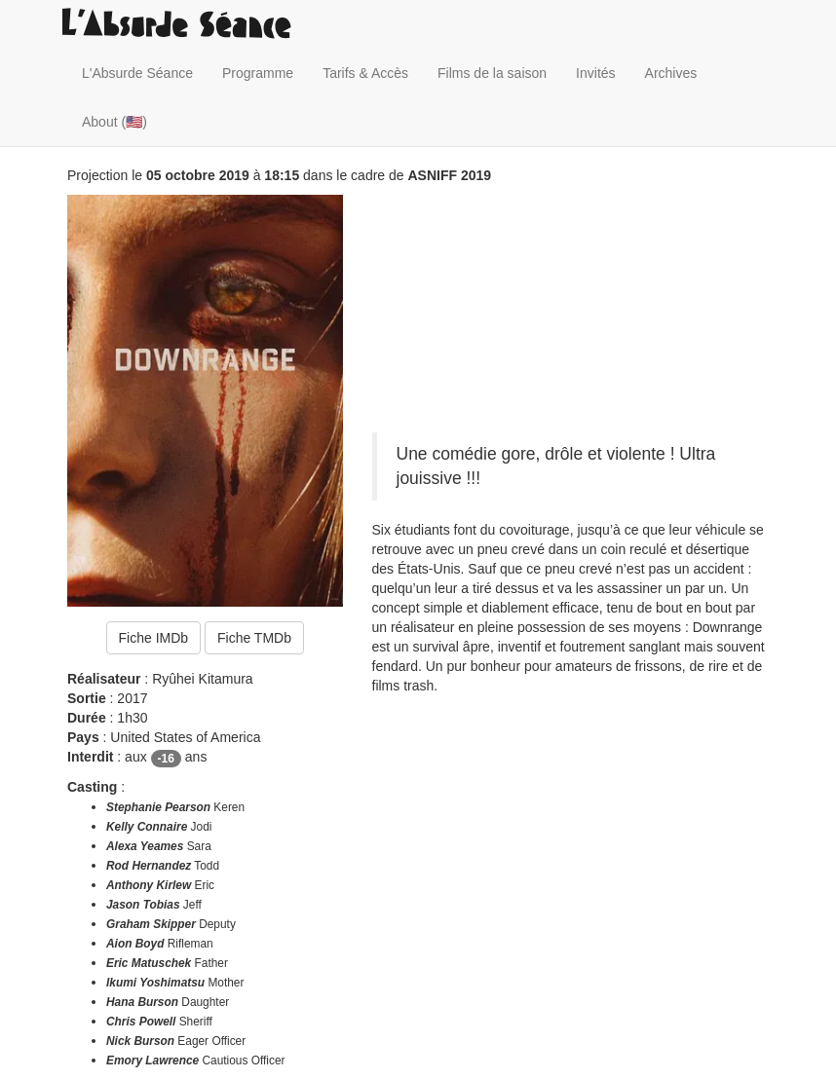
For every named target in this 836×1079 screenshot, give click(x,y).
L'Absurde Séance (137, 73)
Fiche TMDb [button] (254, 638)
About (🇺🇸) (114, 122)
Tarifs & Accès (365, 73)
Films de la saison (492, 73)
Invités (595, 73)
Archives (671, 73)
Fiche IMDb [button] (154, 638)
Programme (257, 73)
